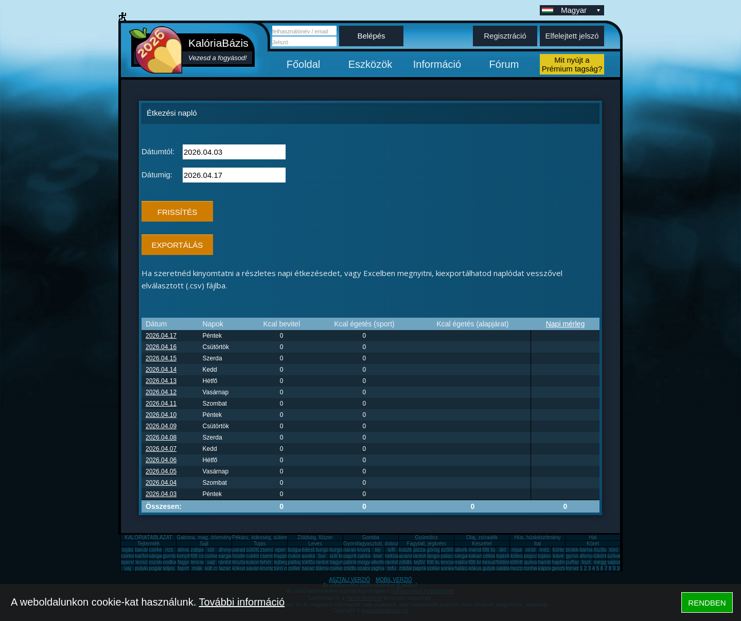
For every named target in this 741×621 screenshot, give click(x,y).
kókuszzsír (244, 568)
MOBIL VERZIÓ (394, 579)
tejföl (419, 562)
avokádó (311, 556)
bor (322, 556)
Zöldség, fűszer (314, 537)
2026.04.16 (161, 347)
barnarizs (590, 550)
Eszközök (370, 64)
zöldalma (409, 568)
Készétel (481, 543)
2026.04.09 (161, 426)
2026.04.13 (161, 381)
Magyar (581, 10)
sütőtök (254, 550)
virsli (530, 550)
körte (558, 550)
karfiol (142, 556)
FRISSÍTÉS (177, 212)
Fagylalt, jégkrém (426, 543)
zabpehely (202, 550)
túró (613, 550)
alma (183, 550)
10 (619, 568)
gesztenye (563, 568)
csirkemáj (215, 556)
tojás (127, 550)
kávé (558, 556)
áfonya (587, 556)
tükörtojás (604, 556)
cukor (294, 556)
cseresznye (273, 556)
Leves (315, 543)
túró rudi (283, 568)
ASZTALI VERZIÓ (349, 579)
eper (280, 550)
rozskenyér (161, 562)
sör (211, 550)
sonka (447, 568)
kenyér (184, 556)
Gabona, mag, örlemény (204, 537)
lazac (225, 568)
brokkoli (574, 550)
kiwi (378, 556)
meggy (601, 562)
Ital (537, 543)
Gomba (370, 537)
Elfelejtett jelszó (571, 35)
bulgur (295, 550)
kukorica (255, 562)
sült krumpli (342, 556)
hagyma (338, 562)
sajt (211, 562)
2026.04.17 (161, 335)
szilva (613, 556)
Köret (593, 543)
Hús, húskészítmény (537, 537)
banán (142, 550)
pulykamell (147, 568)
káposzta (548, 568)
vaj (128, 568)
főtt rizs (198, 556)
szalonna (367, 568)
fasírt (183, 568)
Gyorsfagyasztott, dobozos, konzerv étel (389, 543)
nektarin (394, 556)
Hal (592, 537)
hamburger (550, 562)
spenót (128, 562)
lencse (197, 562)
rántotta (324, 562)
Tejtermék (148, 543)
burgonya (326, 550)
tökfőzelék (313, 562)
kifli (391, 550)
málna (461, 562)
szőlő (447, 550)
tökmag (323, 568)
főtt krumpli (480, 562)
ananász (408, 556)
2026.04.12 (161, 392)
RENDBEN (707, 602)
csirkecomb (134, 556)
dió (502, 550)
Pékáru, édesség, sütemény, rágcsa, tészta (281, 537)
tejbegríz (283, 562)
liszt (585, 562)
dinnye (225, 550)
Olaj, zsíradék (482, 537)
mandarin (479, 550)
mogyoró (367, 562)
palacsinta (452, 556)
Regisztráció (505, 35)
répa (516, 550)
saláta (503, 568)
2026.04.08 (161, 437)
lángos (434, 556)
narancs (352, 550)
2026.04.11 (161, 403)
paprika (351, 556)
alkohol (379, 562)
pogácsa (158, 568)
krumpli (365, 550)
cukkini (254, 556)
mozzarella (522, 568)
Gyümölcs (426, 537)
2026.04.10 (161, 414)
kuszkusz (409, 550)
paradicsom (245, 550)
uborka (462, 550)
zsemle (268, 550)
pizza (419, 550)
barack (309, 568)
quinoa (531, 562)
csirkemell (160, 550)
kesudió (491, 562)
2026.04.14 (161, 369)
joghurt (379, 568)
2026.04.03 (161, 494)
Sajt (204, 543)
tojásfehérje (509, 556)
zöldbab (408, 562)
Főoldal (304, 64)
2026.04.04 (161, 482)
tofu (391, 568)
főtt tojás (492, 550)
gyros (572, 556)
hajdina (560, 562)
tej (378, 550)
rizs (169, 550)
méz (545, 550)
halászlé (463, 568)
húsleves (242, 556)
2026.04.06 (161, 460)
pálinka (351, 562)
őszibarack (605, 550)
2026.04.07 (161, 448)
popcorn (533, 556)
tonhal (531, 568)
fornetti (573, 568)
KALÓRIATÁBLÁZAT (148, 537)
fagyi (183, 562)
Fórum (504, 64)
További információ (242, 602)
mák (197, 568)
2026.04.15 (161, 358)
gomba (171, 556)
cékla (489, 556)
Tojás (260, 543)
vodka (170, 562)
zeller (294, 568)
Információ (437, 64)
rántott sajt (397, 562)
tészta (239, 562)
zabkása (366, 556)
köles (516, 556)
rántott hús (425, 556)
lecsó (141, 562)
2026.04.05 (161, 471)
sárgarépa (229, 556)
